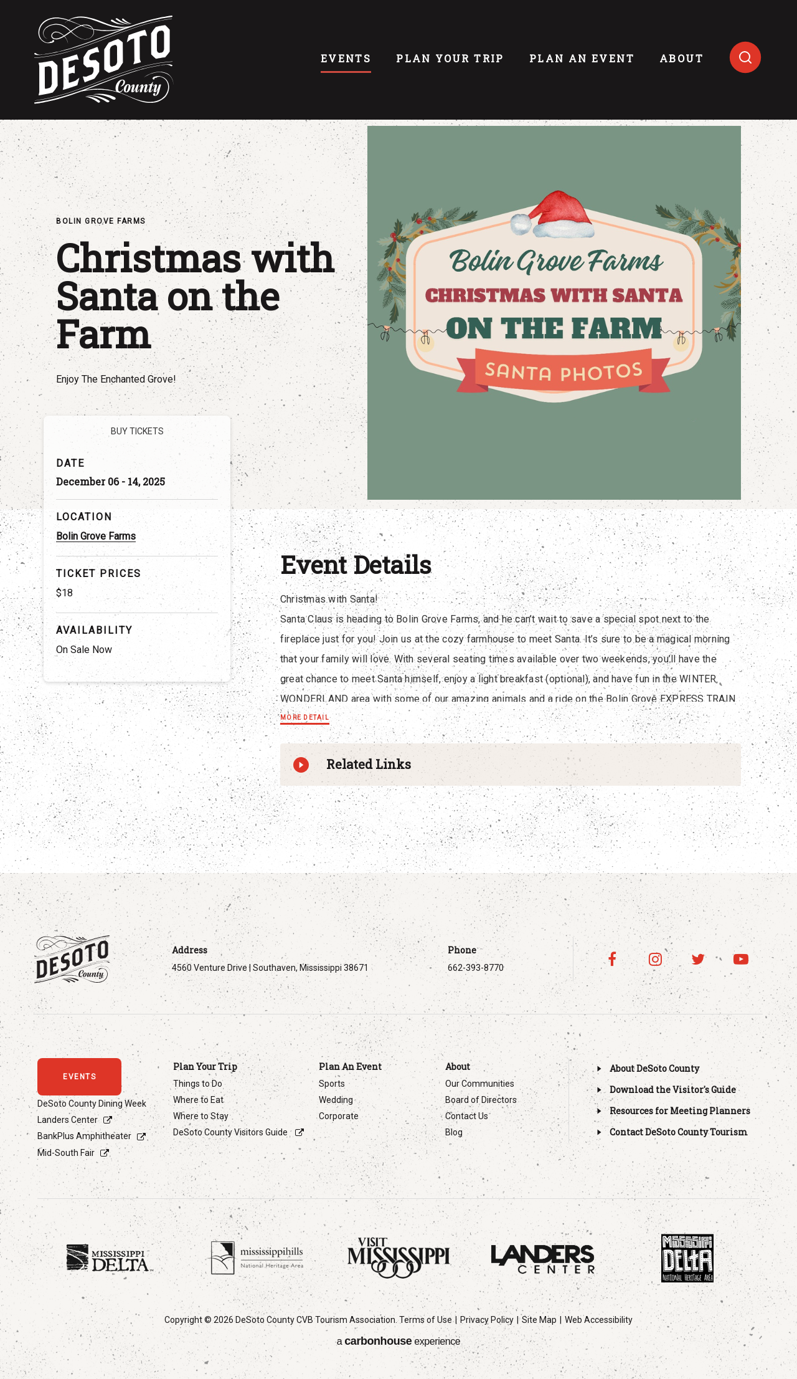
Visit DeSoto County (104, 60)
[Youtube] (741, 959)
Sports (332, 1084)
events (346, 58)
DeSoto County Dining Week (91, 1104)
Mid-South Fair (66, 1153)
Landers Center (67, 1120)
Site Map (539, 1320)
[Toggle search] (745, 57)
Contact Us (466, 1116)
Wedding (336, 1100)
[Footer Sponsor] (109, 1258)
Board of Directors (481, 1100)
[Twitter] (698, 959)
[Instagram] (655, 959)
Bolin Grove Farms (96, 536)
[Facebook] (612, 959)
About (681, 58)
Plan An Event (581, 58)
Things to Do (197, 1084)
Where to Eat (198, 1100)
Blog (454, 1132)
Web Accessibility (599, 1320)
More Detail (304, 717)
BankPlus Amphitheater (84, 1136)
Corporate (339, 1116)
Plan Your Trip (450, 58)
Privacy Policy (487, 1320)
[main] (398, 436)
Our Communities (479, 1084)
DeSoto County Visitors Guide (231, 1132)
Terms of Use (425, 1320)
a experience (398, 1341)
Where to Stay (201, 1116)
